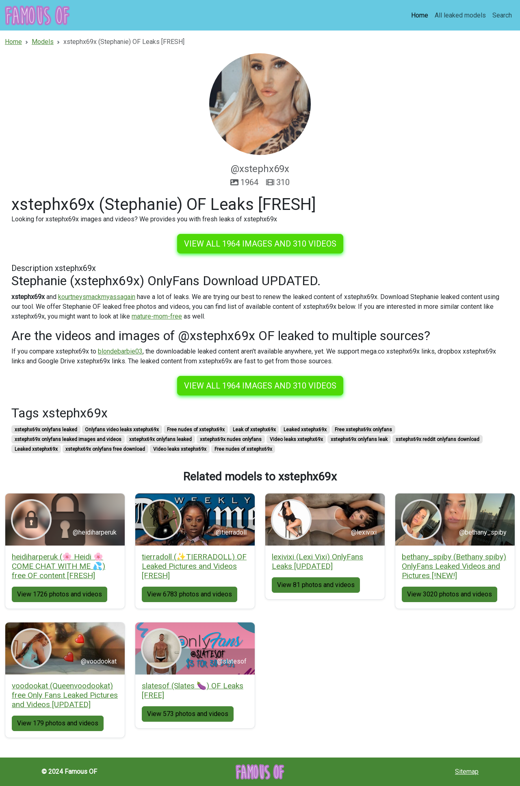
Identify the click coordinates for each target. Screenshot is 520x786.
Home (419, 15)
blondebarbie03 (120, 351)
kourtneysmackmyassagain (96, 297)
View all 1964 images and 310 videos (260, 244)
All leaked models (460, 15)
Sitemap (467, 771)
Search (502, 15)
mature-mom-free (157, 316)
